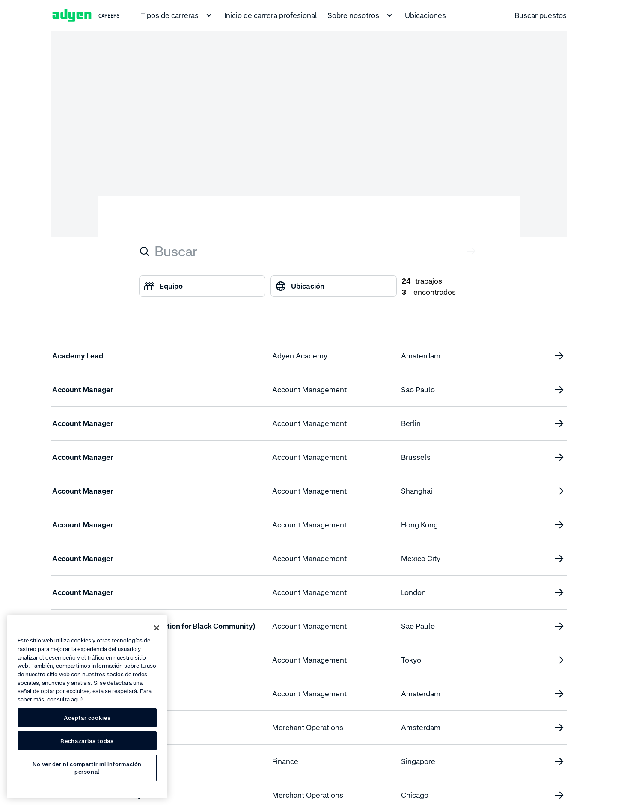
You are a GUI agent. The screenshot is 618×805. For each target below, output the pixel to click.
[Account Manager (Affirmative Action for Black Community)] (559, 626)
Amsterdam (420, 356)
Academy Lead (77, 356)
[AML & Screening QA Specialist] (559, 728)
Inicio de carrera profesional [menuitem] (270, 15)
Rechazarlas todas (86, 740)
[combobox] (309, 251)
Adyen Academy (299, 356)
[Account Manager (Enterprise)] (559, 660)
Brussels (416, 457)
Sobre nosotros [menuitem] (361, 15)
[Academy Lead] (559, 356)
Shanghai (416, 491)
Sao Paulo (418, 389)
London (413, 592)
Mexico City (420, 558)
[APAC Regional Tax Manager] (559, 761)
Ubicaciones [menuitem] (425, 15)
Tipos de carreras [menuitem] (177, 15)
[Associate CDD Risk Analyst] (559, 795)
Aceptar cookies (87, 717)
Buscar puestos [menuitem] (540, 15)
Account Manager (82, 389)
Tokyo (411, 660)
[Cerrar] (156, 628)
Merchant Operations (307, 727)
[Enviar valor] (472, 251)
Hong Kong (419, 525)
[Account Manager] (559, 390)
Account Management (309, 389)
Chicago (414, 795)
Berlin (411, 423)
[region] (87, 706)
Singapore (418, 761)
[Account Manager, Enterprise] (559, 694)
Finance (285, 761)
